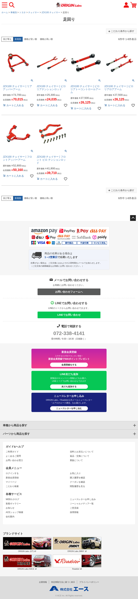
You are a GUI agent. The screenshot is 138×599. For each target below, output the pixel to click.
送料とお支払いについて (82, 451)
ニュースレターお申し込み (83, 499)
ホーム (4, 12)
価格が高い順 (46, 39)
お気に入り (75, 473)
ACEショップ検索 (14, 512)
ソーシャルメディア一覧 (82, 503)
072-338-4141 (69, 333)
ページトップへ (133, 218)
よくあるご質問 (13, 456)
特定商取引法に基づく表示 (63, 582)
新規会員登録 (12, 477)
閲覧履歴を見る (77, 486)
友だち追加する (69, 386)
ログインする (12, 473)
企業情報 (43, 582)
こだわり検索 (12, 486)
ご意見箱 (74, 508)
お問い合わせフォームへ (69, 291)
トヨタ (22, 12)
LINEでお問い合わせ (69, 314)
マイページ (11, 482)
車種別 (13, 12)
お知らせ (10, 508)
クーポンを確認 (77, 482)
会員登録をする (69, 365)
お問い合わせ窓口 (14, 460)
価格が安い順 (30, 39)
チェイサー (33, 12)
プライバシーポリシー (89, 582)
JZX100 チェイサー (51, 12)
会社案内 (10, 516)
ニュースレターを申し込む (69, 408)
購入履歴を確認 (77, 477)
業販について (76, 460)
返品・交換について (79, 456)
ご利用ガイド (12, 451)
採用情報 (74, 512)
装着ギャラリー (13, 503)
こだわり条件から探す (121, 31)
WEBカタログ (12, 499)
